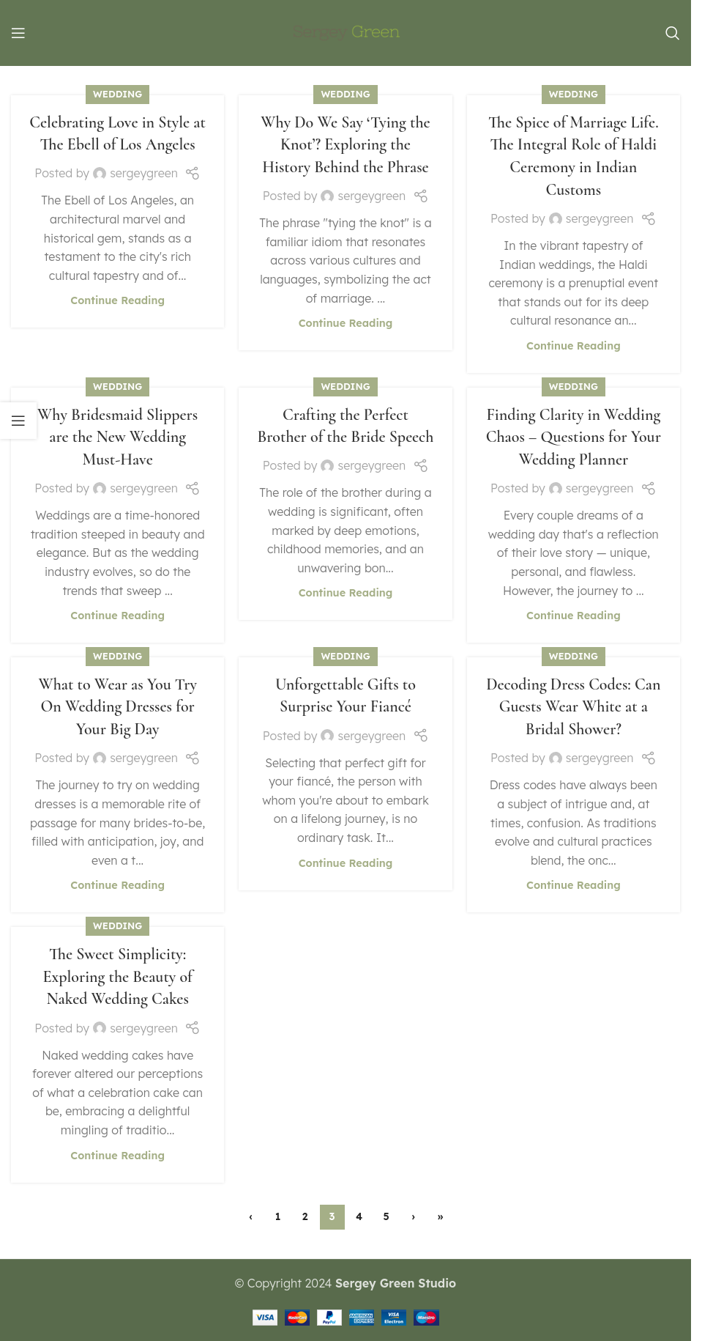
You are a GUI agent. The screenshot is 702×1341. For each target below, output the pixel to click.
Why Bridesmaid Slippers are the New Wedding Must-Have (117, 437)
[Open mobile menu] (18, 33)
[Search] (672, 33)
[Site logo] (345, 31)
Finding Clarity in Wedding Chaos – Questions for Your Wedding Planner (573, 437)
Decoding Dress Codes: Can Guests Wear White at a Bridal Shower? (573, 707)
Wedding (117, 94)
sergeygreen (144, 173)
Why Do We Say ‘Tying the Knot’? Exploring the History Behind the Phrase (345, 145)
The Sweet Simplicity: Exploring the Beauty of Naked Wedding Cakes (117, 977)
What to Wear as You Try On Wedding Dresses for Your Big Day (117, 707)
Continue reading (117, 300)
